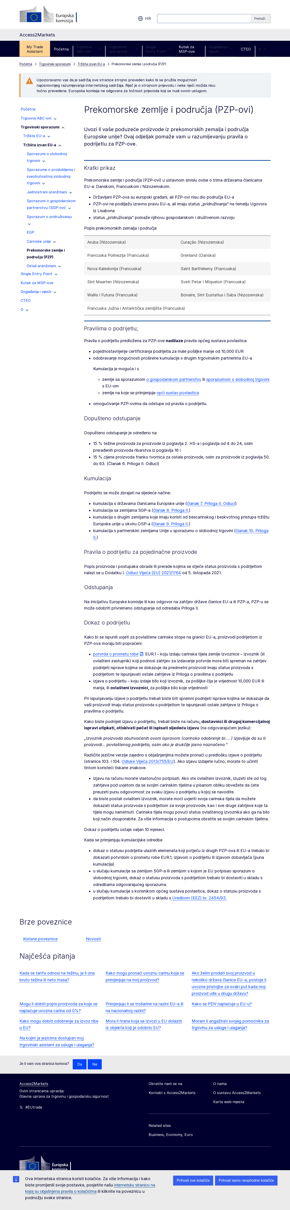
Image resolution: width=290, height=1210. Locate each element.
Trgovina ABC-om (88, 49)
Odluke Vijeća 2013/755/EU (148, 761)
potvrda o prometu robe (115, 654)
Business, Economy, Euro (171, 1135)
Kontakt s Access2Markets (172, 1093)
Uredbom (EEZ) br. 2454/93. (199, 897)
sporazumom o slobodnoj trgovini (237, 379)
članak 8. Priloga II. (171, 510)
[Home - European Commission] (52, 1165)
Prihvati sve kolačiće (193, 1180)
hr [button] (144, 18)
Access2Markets (33, 1084)
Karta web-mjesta (228, 1102)
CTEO (246, 49)
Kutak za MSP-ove (187, 49)
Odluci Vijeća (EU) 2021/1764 (153, 572)
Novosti (93, 938)
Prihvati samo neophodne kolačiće (246, 1180)
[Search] (261, 18)
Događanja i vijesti (221, 49)
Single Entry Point (158, 49)
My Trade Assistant (35, 49)
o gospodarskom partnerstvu (173, 379)
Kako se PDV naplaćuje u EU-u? (222, 1003)
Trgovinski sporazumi (123, 49)
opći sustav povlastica (178, 392)
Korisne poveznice (40, 938)
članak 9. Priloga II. (171, 523)
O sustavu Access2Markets (237, 1093)
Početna (61, 49)
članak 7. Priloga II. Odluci (211, 503)
